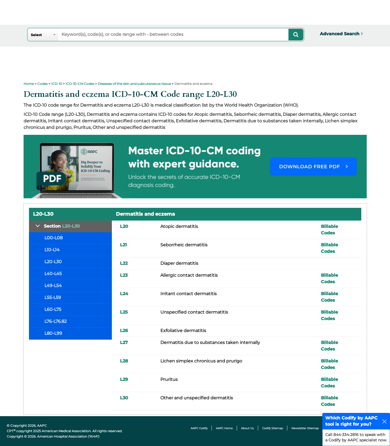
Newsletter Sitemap (305, 428)
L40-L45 (53, 273)
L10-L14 (52, 249)
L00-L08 (53, 237)
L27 (124, 342)
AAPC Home (224, 428)
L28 (124, 361)
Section (62, 226)
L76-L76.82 (55, 321)
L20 (124, 226)
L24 (124, 293)
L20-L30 (53, 261)
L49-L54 (53, 285)
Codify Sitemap (272, 428)
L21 (123, 244)
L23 (124, 275)
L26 (124, 330)
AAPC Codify (199, 428)
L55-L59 (52, 297)
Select (36, 35)
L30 (124, 397)
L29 (124, 379)
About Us (247, 428)
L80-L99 (53, 333)
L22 (124, 263)
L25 (124, 312)
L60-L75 (52, 309)
